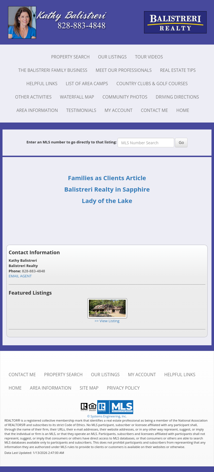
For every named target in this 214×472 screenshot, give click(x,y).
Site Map (89, 388)
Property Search (70, 57)
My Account (118, 110)
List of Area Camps (87, 83)
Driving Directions (177, 97)
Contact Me (154, 110)
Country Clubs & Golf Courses (152, 83)
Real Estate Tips (178, 70)
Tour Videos (149, 57)
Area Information (37, 110)
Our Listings (112, 57)
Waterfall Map (77, 97)
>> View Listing (106, 320)
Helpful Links (41, 83)
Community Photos (125, 97)
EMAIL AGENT (20, 275)
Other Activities (33, 97)
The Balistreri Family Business (52, 70)
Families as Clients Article (107, 177)
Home (182, 110)
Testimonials (81, 110)
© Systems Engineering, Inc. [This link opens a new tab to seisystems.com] (107, 416)
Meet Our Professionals (124, 70)
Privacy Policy (123, 388)
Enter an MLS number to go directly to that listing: (71, 142)
